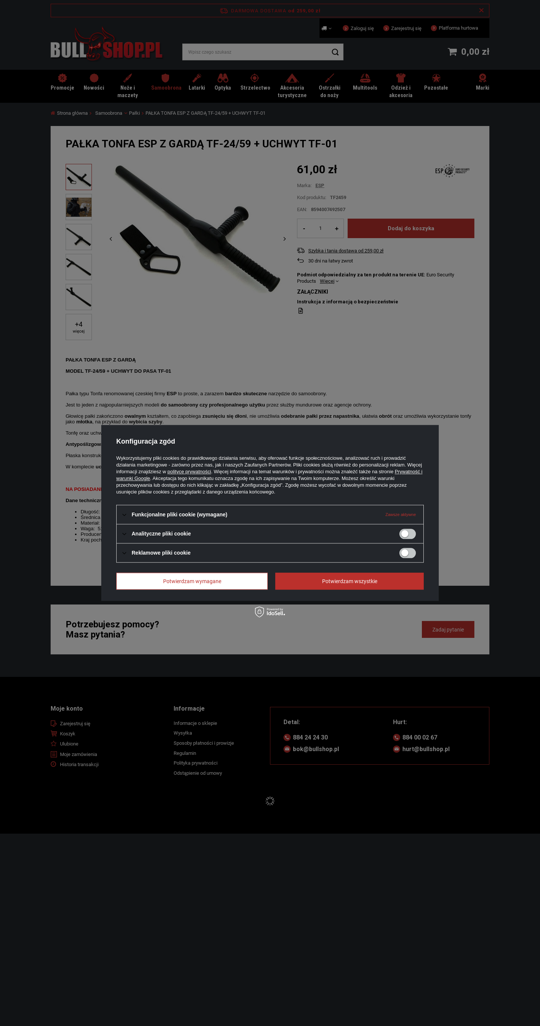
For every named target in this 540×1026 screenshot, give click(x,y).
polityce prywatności (189, 471)
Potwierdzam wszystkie (349, 581)
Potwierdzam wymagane (192, 581)
